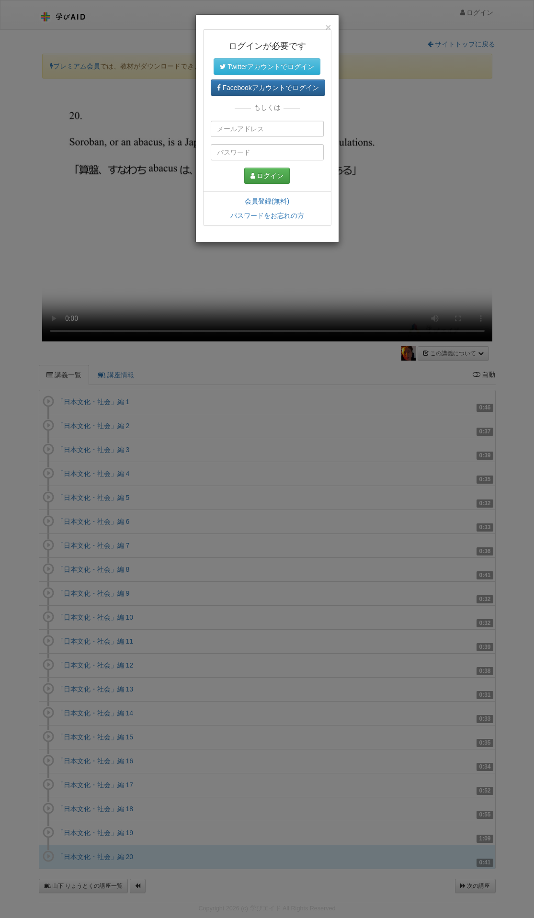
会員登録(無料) (267, 201)
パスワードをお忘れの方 (267, 215)
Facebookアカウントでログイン (268, 87)
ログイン (267, 176)
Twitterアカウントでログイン (267, 66)
